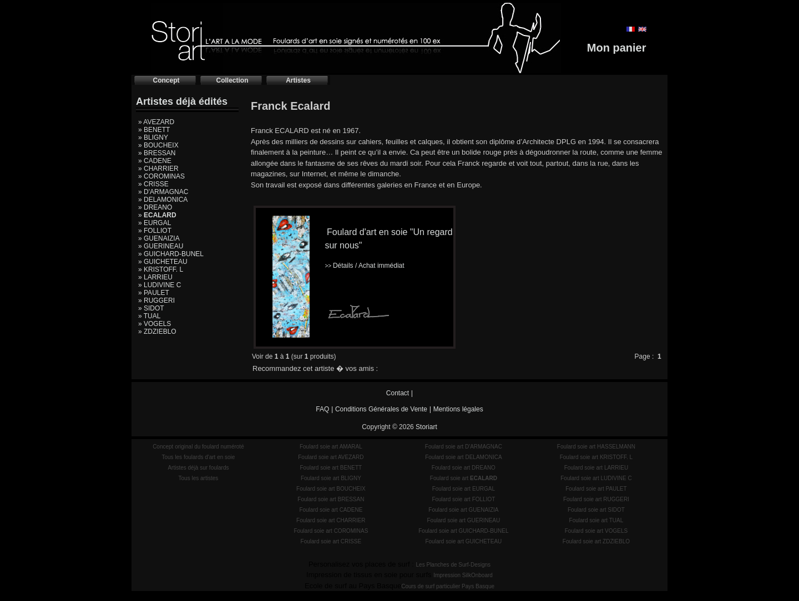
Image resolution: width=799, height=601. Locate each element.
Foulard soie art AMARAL (331, 447)
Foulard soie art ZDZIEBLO (596, 541)
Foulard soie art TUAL (596, 520)
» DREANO (155, 207)
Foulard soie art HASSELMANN (596, 447)
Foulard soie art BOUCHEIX (331, 489)
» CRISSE (153, 184)
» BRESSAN (156, 153)
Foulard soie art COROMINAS (331, 531)
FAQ (322, 409)
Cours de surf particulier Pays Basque (447, 586)
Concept (166, 80)
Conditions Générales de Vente (381, 409)
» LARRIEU (155, 277)
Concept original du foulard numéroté (198, 447)
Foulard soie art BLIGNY (331, 478)
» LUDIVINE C (159, 285)
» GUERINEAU (160, 246)
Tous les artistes (199, 478)
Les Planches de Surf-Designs (453, 565)
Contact (397, 393)
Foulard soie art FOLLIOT (463, 499)
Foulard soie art (463, 478)
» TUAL (149, 316)
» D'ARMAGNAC (163, 192)
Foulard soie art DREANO (463, 468)
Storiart (426, 427)
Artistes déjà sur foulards (198, 468)
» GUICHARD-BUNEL (171, 254)
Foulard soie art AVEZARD (330, 457)
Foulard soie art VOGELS (596, 531)
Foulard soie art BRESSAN (330, 499)
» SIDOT (151, 308)
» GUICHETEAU (163, 262)
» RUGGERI (156, 300)
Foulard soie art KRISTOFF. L (596, 457)
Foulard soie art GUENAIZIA (463, 510)
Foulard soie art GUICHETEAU (463, 541)
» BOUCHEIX (158, 145)
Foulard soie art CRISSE (331, 541)
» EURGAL (154, 223)
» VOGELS (154, 324)
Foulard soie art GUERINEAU (463, 520)
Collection (232, 80)
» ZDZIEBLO (157, 331)
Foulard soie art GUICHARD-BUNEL (463, 531)
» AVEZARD (156, 122)
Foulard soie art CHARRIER (330, 520)
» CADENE (154, 161)
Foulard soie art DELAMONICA (463, 457)
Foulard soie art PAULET (595, 489)
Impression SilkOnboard (463, 575)
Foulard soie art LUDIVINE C (595, 478)
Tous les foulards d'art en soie (198, 457)
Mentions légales (458, 409)
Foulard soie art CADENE (330, 510)
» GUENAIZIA (159, 238)
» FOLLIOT (154, 231)
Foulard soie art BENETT (331, 468)
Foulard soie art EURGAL (463, 489)
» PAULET (153, 293)
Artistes (298, 80)
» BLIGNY (153, 137)
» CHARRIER (158, 168)
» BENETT (154, 130)
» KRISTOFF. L (160, 269)
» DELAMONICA (163, 199)
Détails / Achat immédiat (364, 265)
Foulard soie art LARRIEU (596, 468)
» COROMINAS (161, 176)
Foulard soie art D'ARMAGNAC (463, 447)
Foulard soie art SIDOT (596, 510)
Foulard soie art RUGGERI (596, 499)
